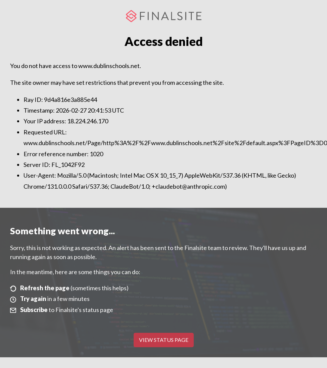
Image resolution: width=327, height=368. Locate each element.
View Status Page (163, 339)
